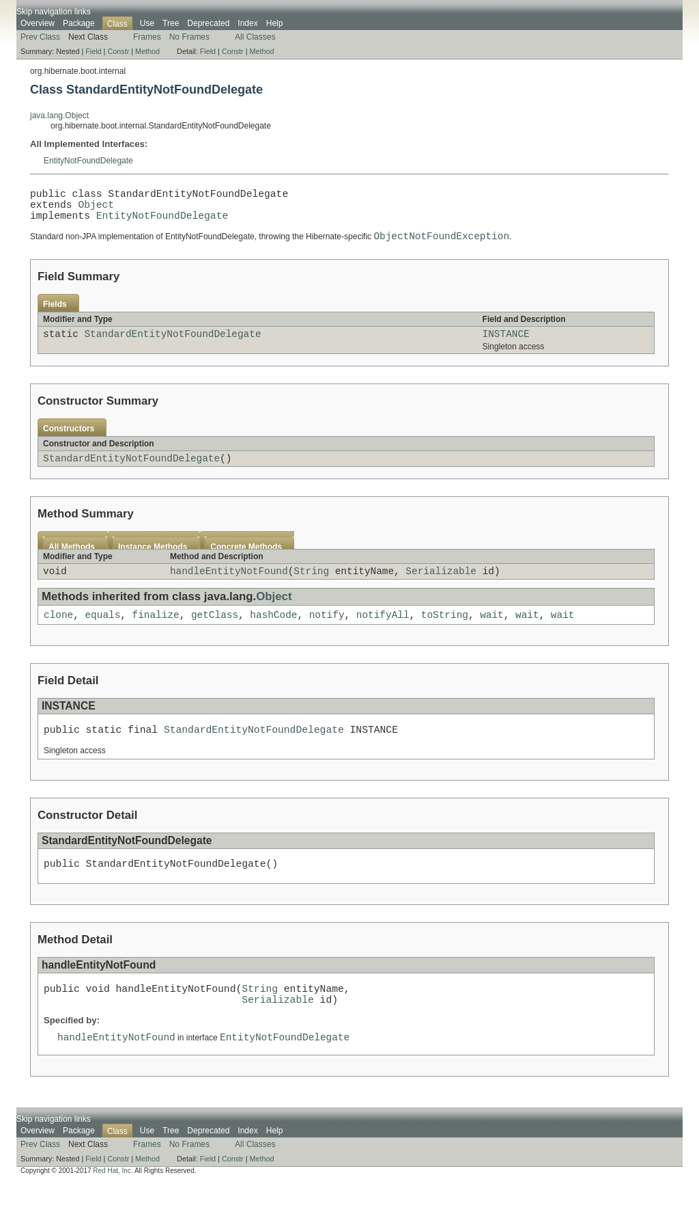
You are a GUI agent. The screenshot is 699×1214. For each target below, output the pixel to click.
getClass (214, 632)
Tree (170, 23)
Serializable (440, 586)
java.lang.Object (59, 115)
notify (327, 632)
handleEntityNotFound (229, 586)
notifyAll (383, 632)
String (311, 586)
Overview (37, 23)
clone (58, 632)
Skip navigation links (53, 11)
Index (247, 23)
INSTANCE (506, 345)
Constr (118, 51)
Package (79, 23)
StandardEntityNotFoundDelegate (172, 345)
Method (147, 51)
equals (102, 632)
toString (444, 632)
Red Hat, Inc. (112, 1202)
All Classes (255, 37)
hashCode (273, 632)
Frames (147, 37)
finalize (156, 632)
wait (492, 632)
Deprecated (208, 23)
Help (274, 23)
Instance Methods (152, 561)
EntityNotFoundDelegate (88, 160)
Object (96, 209)
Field (93, 51)
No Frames (189, 37)
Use (147, 23)
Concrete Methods (246, 561)
